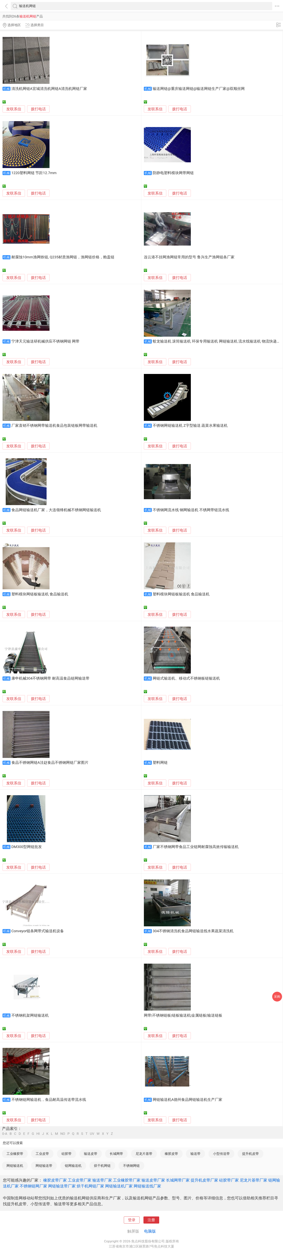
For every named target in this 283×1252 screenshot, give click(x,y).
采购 (277, 996)
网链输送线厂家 (147, 1186)
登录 (131, 1220)
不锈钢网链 (131, 1166)
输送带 (195, 1154)
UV (92, 1133)
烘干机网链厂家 (90, 1186)
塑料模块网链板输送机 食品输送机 (39, 594)
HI (38, 1133)
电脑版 (150, 1231)
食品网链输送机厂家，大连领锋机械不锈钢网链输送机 (56, 510)
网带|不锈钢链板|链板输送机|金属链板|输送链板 (183, 1015)
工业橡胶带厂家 (127, 1180)
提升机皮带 (250, 1154)
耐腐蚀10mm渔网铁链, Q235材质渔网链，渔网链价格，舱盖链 (63, 257)
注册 (151, 1220)
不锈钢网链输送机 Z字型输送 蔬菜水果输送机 (190, 425)
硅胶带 (67, 1154)
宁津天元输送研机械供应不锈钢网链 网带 (45, 341)
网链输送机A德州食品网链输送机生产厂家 (187, 1100)
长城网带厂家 (178, 1180)
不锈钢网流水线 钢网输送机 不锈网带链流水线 (191, 510)
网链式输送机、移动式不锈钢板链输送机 (186, 678)
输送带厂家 (102, 1180)
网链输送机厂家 (119, 1186)
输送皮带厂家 (153, 1180)
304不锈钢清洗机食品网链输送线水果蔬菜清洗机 (193, 931)
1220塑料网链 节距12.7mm (34, 173)
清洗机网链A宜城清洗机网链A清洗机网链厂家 (49, 89)
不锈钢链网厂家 (33, 1186)
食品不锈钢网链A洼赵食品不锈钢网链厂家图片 (49, 762)
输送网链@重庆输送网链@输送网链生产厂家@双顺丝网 (199, 89)
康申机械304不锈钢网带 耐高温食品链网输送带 (50, 678)
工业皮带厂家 (79, 1180)
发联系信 (13, 109)
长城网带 (116, 1154)
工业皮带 (42, 1154)
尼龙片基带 (144, 1154)
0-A (4, 1133)
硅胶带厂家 (229, 1180)
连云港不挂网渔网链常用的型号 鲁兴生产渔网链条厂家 (189, 257)
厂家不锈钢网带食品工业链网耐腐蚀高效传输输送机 (196, 847)
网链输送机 (14, 1166)
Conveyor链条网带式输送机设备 (37, 931)
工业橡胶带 (14, 1154)
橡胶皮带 (171, 1154)
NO (62, 1133)
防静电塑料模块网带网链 (173, 173)
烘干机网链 (102, 1166)
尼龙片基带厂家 (253, 1180)
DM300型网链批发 (26, 847)
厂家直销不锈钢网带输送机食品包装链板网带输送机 (54, 425)
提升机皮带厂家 (204, 1180)
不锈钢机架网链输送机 (30, 1015)
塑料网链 (160, 762)
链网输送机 (73, 1166)
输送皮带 (90, 1154)
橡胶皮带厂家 (55, 1180)
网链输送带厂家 (62, 1186)
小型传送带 (221, 1154)
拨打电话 (38, 109)
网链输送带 (44, 1166)
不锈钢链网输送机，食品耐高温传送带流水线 (48, 1100)
